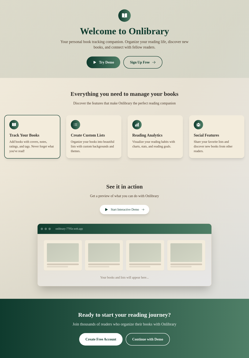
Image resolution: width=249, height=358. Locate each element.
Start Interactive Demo (124, 210)
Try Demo (103, 62)
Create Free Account (100, 339)
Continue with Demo (147, 339)
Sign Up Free (143, 62)
